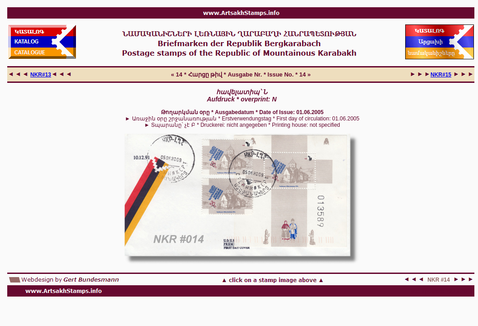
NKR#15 (441, 75)
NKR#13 (41, 75)
